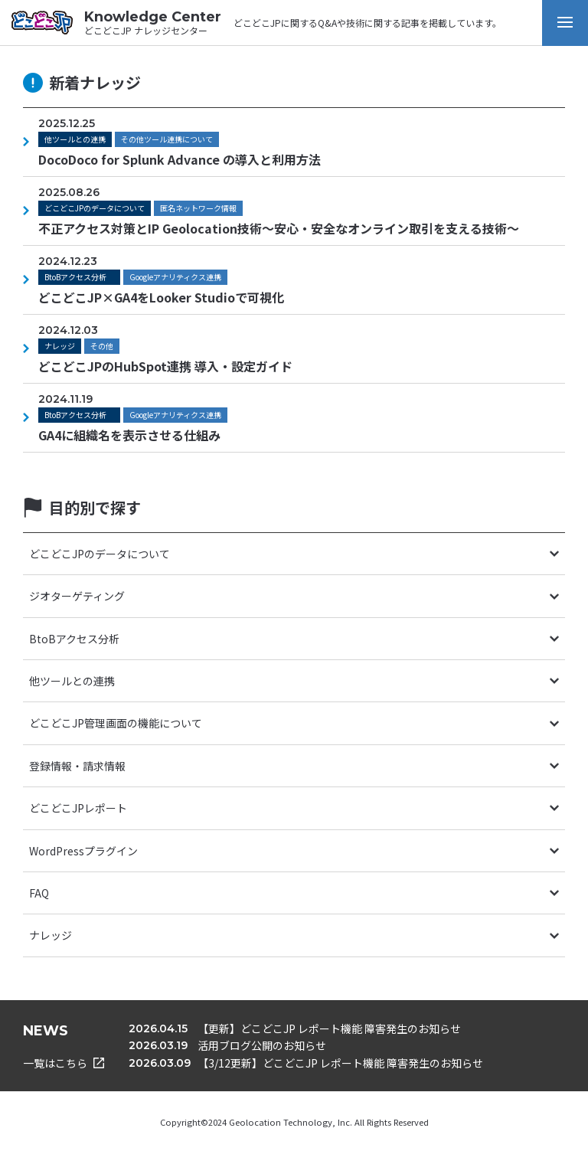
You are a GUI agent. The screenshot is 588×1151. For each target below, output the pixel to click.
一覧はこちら (63, 1063)
